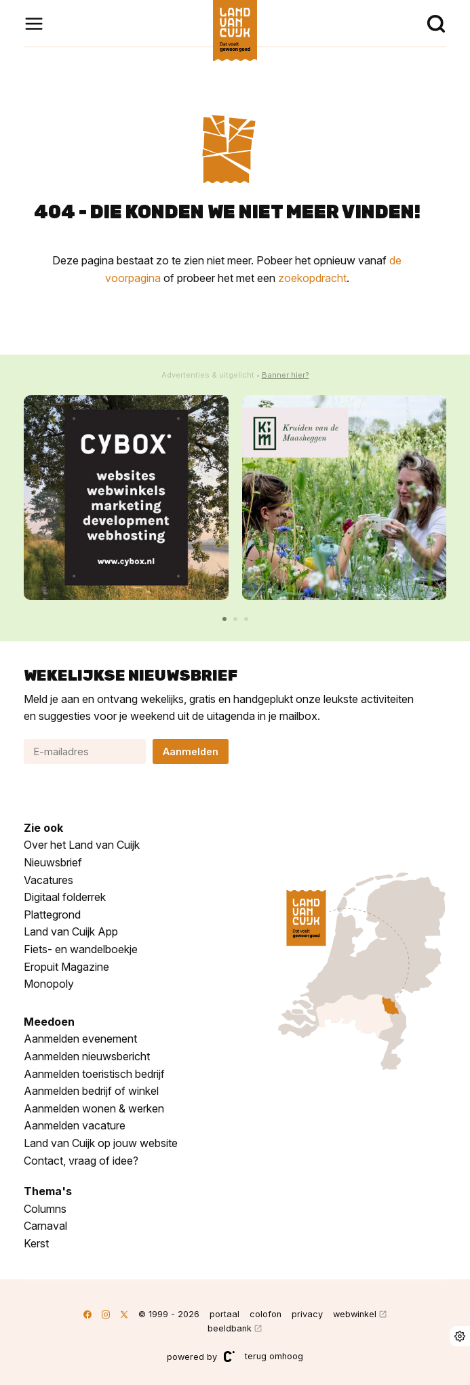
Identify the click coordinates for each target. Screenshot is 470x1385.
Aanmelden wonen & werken (94, 1108)
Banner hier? (285, 375)
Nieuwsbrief (53, 862)
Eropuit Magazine (66, 966)
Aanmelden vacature (74, 1125)
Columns (45, 1209)
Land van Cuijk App (71, 931)
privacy (307, 1314)
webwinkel (354, 1314)
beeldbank (230, 1328)
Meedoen (49, 1021)
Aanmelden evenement (80, 1038)
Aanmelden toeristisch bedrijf (94, 1074)
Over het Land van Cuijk (82, 844)
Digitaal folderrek (65, 897)
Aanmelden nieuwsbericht (87, 1056)
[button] (224, 619)
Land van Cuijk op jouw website (101, 1143)
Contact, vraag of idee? (81, 1160)
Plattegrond (52, 914)
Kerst (36, 1243)
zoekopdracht (312, 278)
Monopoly (49, 983)
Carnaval (45, 1225)
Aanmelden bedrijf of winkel (91, 1091)
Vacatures (48, 880)
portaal (224, 1314)
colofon (265, 1314)
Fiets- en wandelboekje (81, 949)
